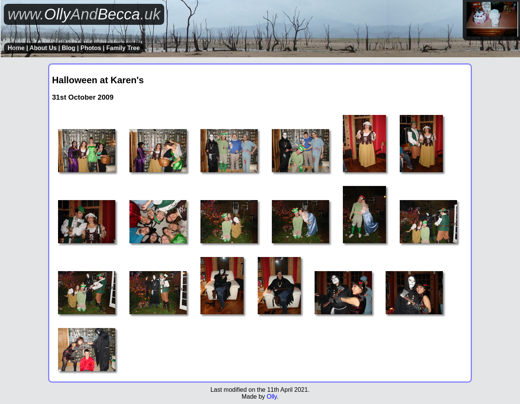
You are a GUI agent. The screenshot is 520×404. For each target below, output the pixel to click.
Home (16, 48)
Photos (91, 48)
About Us (43, 48)
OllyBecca (84, 14)
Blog (69, 48)
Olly (271, 396)
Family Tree (123, 48)
